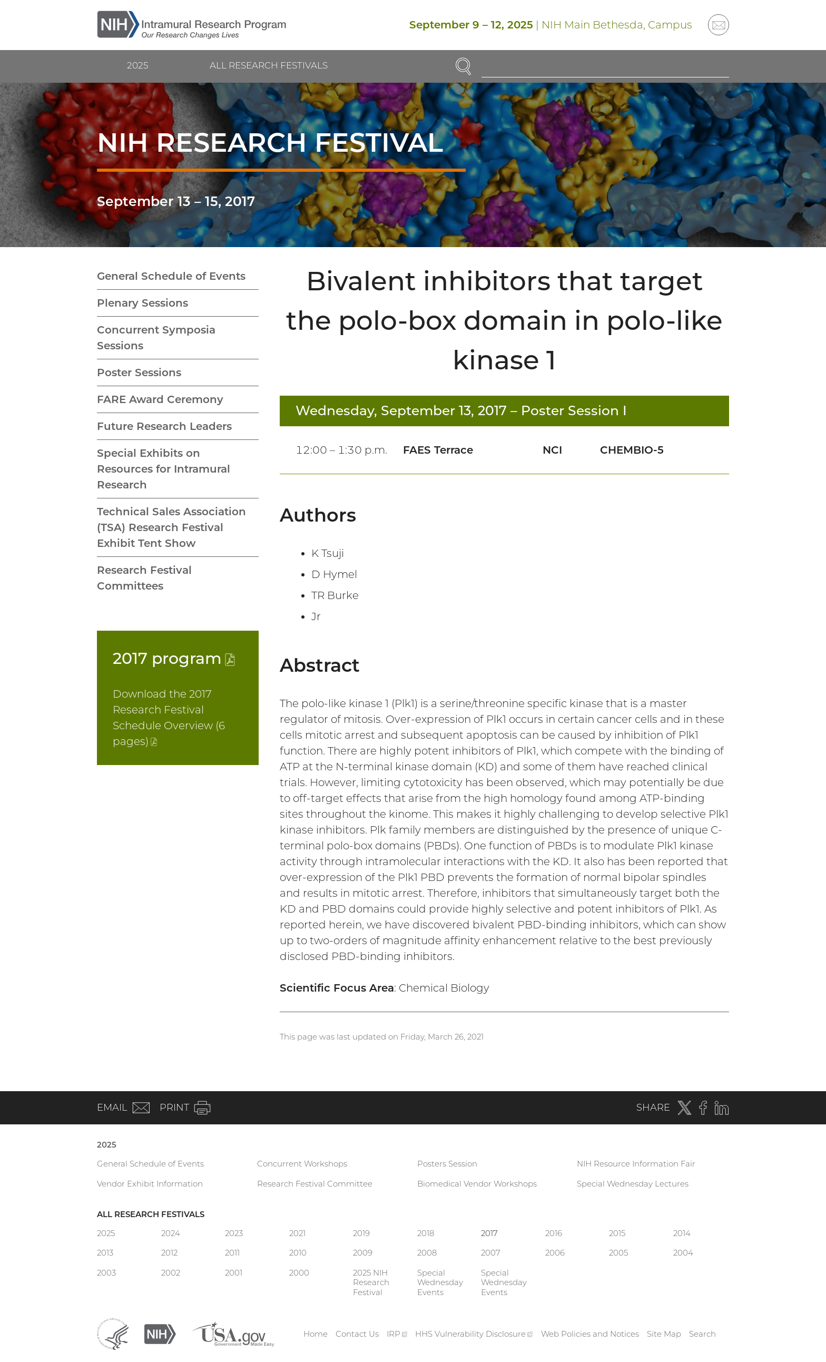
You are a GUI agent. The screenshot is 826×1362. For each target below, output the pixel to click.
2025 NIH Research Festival (371, 1283)
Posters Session (447, 1164)
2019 (361, 1233)
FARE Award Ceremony (160, 399)
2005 (618, 1253)
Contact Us (357, 1334)
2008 (427, 1253)
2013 (105, 1253)
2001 (233, 1273)
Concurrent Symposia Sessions (156, 338)
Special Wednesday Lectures (633, 1184)
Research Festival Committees (144, 578)
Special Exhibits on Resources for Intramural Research (163, 469)
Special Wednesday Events (440, 1283)
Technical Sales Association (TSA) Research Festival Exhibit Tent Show (171, 527)
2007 (490, 1253)
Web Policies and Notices (590, 1334)
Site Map (664, 1334)
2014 (682, 1233)
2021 (297, 1233)
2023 (234, 1233)
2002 (170, 1273)
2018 (425, 1233)
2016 (553, 1233)
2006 (555, 1253)
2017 (174, 658)
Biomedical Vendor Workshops (477, 1184)
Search (702, 1334)
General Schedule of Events (171, 276)
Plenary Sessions (142, 303)
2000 (299, 1273)
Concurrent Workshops (302, 1164)
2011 (232, 1253)
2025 (137, 65)
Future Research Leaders (164, 426)
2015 (617, 1233)
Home (315, 1334)
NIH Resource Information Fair (636, 1164)
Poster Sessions (139, 372)
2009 (362, 1253)
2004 (683, 1253)
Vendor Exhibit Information (150, 1184)
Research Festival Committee (314, 1184)
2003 (106, 1273)
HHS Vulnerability (474, 1334)
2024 (170, 1233)
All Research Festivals (269, 65)
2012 (169, 1253)
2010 (298, 1253)
